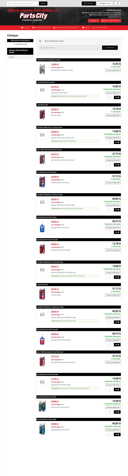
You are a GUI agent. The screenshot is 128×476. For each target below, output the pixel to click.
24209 (53, 131)
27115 (53, 356)
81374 (53, 86)
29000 (53, 401)
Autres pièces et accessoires (65, 27)
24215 (53, 154)
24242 (53, 199)
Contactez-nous (99, 27)
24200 (53, 109)
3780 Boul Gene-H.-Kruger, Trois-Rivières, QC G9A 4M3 (102, 13)
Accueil (25, 27)
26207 (53, 266)
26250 (53, 334)
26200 (53, 244)
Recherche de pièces (41, 27)
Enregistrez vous (105, 3)
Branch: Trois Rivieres (111, 21)
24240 (53, 176)
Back (11, 57)
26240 (53, 289)
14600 (53, 64)
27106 (53, 379)
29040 (53, 424)
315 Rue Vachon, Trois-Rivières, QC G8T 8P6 (106, 15)
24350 (53, 221)
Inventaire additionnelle (113, 70)
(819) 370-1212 (115, 17)
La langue (94, 21)
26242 (53, 311)
